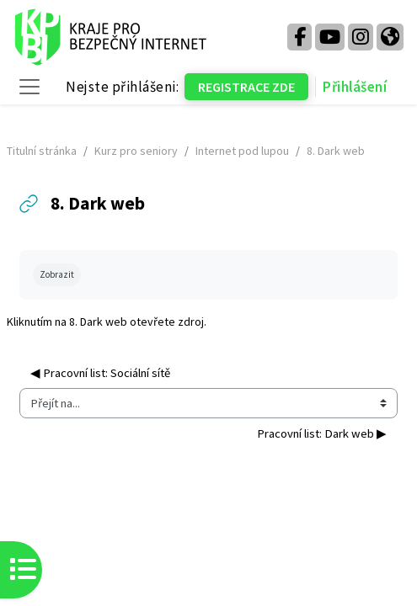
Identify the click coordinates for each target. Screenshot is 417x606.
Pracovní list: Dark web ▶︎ (322, 433)
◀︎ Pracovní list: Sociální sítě (100, 372)
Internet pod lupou (242, 150)
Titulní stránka (42, 150)
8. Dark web (98, 321)
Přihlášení (355, 86)
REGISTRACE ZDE (246, 86)
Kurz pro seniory (136, 150)
